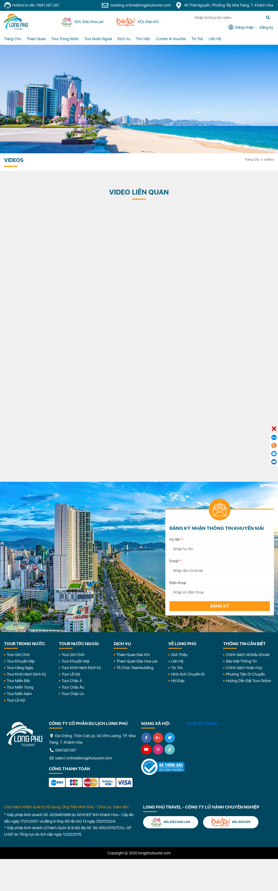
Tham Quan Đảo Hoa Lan (137, 661)
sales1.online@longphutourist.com (80, 758)
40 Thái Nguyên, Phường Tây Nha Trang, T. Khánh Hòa (225, 5)
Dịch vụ (123, 39)
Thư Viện (143, 39)
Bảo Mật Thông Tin (241, 661)
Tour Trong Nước (65, 39)
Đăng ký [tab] (267, 27)
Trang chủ (12, 39)
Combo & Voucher (171, 39)
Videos (269, 159)
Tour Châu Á (72, 681)
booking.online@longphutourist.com (137, 5)
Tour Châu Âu (73, 687)
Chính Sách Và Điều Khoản (248, 655)
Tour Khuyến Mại (20, 661)
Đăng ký (219, 606)
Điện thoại (177, 583)
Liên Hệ (215, 39)
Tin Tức (177, 668)
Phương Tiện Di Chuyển (245, 674)
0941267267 (62, 750)
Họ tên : (176, 539)
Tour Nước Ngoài (98, 39)
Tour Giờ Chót (18, 655)
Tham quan (36, 39)
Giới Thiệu (179, 655)
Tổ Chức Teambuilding (134, 668)
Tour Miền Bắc (18, 681)
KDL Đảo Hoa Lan (170, 822)
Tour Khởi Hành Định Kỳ (26, 674)
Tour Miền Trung (20, 687)
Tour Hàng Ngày (20, 668)
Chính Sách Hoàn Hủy (244, 668)
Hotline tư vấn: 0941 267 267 (31, 5)
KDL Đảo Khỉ (230, 822)
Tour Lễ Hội (16, 700)
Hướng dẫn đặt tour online (248, 681)
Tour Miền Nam (19, 694)
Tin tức (197, 39)
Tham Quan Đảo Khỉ (133, 655)
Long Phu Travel (202, 723)
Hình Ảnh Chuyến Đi (188, 674)
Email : (175, 561)
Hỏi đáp (177, 681)
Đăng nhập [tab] (244, 27)
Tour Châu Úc (73, 694)
